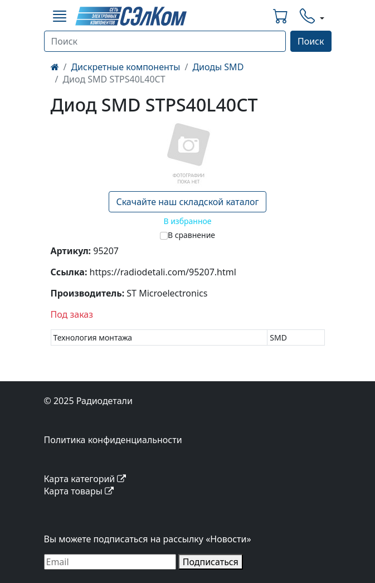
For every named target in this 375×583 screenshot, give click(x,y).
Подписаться (210, 562)
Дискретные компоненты (125, 67)
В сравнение (191, 235)
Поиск (311, 41)
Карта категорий (85, 479)
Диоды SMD (217, 67)
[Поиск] (165, 41)
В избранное (187, 221)
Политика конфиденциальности (113, 440)
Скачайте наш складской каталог (187, 202)
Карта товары (79, 491)
